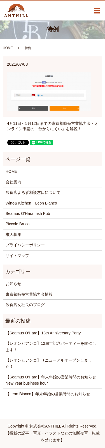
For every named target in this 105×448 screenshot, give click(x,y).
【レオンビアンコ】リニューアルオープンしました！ (49, 363)
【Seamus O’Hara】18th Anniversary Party (43, 333)
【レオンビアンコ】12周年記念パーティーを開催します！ (51, 346)
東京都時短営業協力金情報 (29, 294)
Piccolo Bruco (18, 224)
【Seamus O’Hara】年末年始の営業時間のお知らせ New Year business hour (52, 380)
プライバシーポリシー (25, 245)
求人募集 (13, 234)
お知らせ (13, 283)
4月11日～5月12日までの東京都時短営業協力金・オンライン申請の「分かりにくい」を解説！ (53, 126)
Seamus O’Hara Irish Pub (28, 213)
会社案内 (13, 182)
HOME (8, 48)
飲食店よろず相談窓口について (33, 192)
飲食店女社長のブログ (25, 304)
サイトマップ (17, 255)
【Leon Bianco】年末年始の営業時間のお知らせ (48, 394)
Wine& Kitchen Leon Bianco (31, 203)
